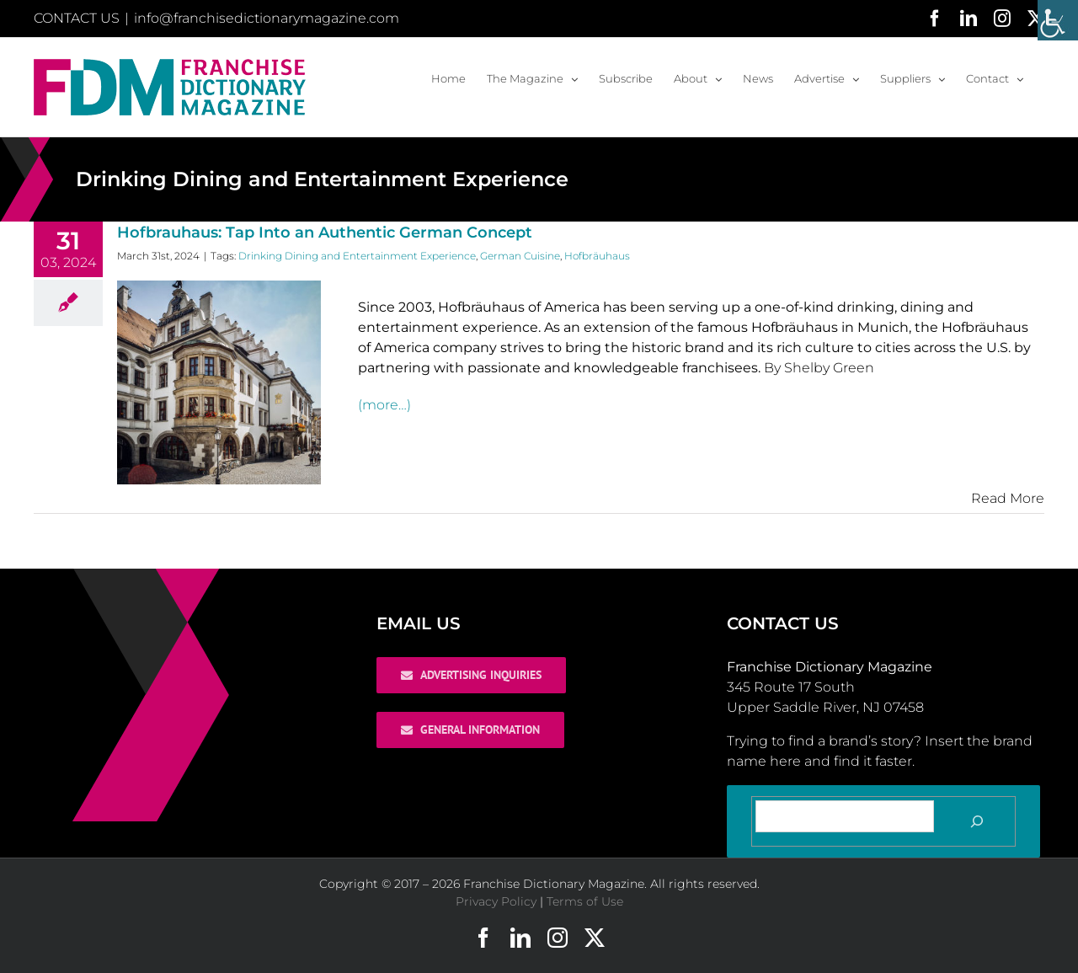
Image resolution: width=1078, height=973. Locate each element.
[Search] (976, 821)
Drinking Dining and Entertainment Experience (357, 255)
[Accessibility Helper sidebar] (1058, 20)
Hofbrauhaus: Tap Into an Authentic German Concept (324, 232)
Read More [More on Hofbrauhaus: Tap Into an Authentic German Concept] (1007, 498)
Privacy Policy (496, 901)
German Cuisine (520, 255)
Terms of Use (585, 901)
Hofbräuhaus (597, 255)
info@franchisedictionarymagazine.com (266, 18)
